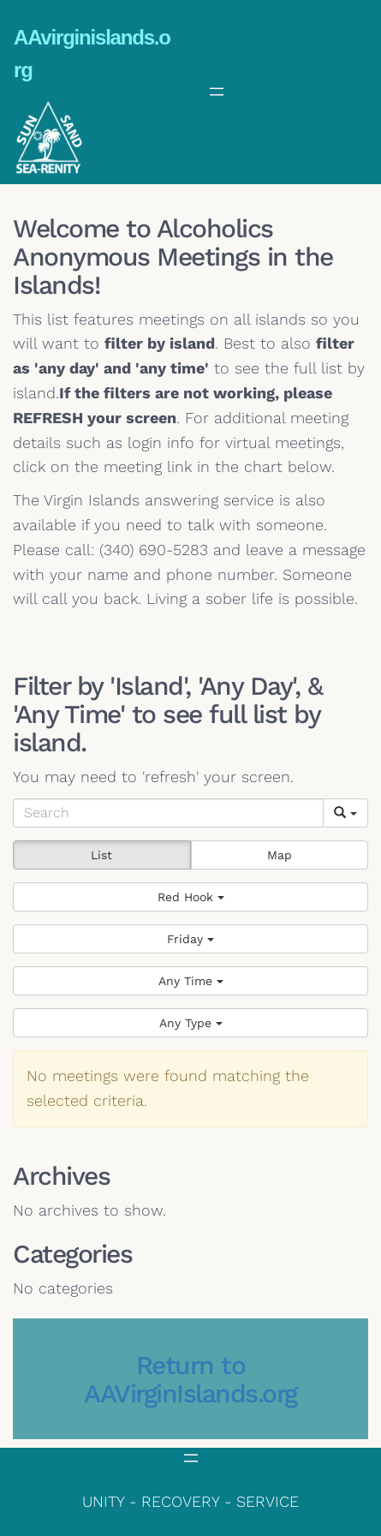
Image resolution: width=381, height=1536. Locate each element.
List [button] (101, 855)
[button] (190, 896)
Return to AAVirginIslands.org (190, 1379)
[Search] (168, 813)
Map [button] (279, 855)
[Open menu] (216, 91)
